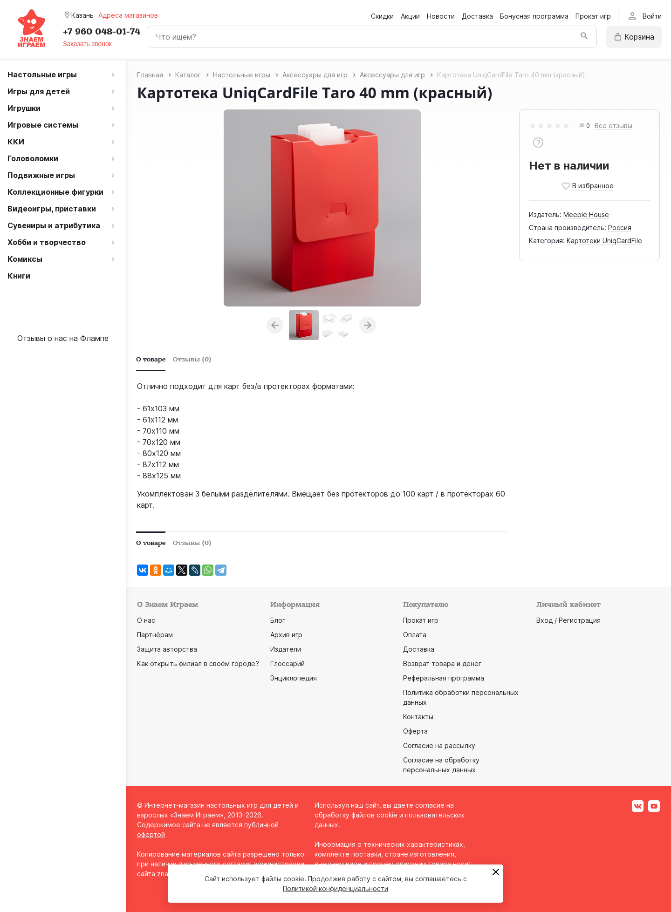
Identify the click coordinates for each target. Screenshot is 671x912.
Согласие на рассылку (439, 745)
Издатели (285, 649)
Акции (410, 16)
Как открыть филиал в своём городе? (198, 663)
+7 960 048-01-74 (101, 32)
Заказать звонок (87, 44)
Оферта (415, 731)
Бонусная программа (534, 16)
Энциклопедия (293, 678)
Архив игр (286, 635)
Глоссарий (287, 663)
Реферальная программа (443, 678)
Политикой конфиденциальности (335, 888)
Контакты (418, 717)
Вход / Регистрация (568, 620)
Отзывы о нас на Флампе (63, 338)
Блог (277, 620)
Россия (619, 227)
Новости (441, 16)
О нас (146, 620)
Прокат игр (593, 16)
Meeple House (586, 214)
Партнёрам (155, 635)
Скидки (382, 16)
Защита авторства (167, 649)
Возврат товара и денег (442, 663)
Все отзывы (613, 126)
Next (367, 325)
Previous (275, 325)
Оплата (414, 635)
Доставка (477, 16)
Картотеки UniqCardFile (604, 241)
